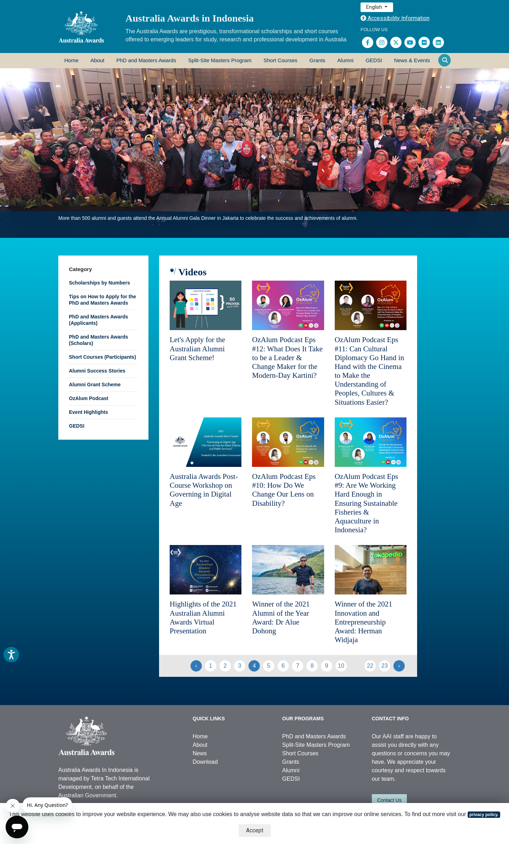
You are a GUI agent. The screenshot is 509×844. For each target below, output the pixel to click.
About (97, 60)
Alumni (345, 60)
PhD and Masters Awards (146, 60)
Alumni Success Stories (97, 371)
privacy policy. (483, 814)
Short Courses (280, 60)
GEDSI (373, 60)
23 (384, 666)
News (200, 753)
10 (341, 666)
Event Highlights (88, 412)
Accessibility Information (395, 18)
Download (205, 762)
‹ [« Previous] (196, 666)
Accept (254, 830)
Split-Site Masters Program (219, 60)
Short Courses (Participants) (102, 357)
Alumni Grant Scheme (95, 384)
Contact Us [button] (389, 800)
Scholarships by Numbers (99, 283)
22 (370, 666)
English (374, 7)
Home (71, 60)
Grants (317, 60)
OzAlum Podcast (88, 398)
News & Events (412, 60)
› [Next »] (399, 666)
